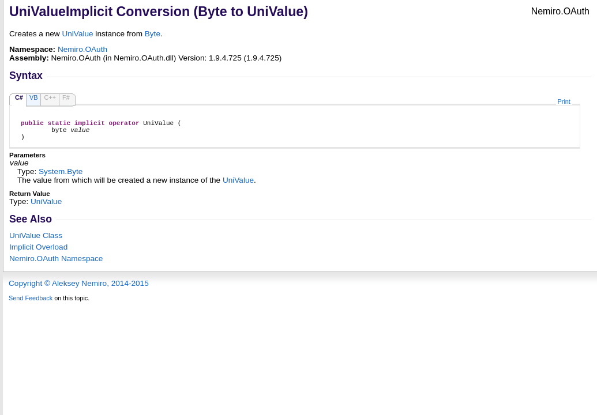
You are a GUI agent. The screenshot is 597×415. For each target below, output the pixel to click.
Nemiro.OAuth (82, 49)
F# (66, 97)
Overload (38, 252)
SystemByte (60, 176)
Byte (152, 33)
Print (564, 101)
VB (33, 97)
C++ (50, 97)
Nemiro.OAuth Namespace (56, 263)
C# (19, 97)
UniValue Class (35, 240)
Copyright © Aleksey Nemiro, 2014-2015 (79, 288)
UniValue (77, 33)
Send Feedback (30, 303)
